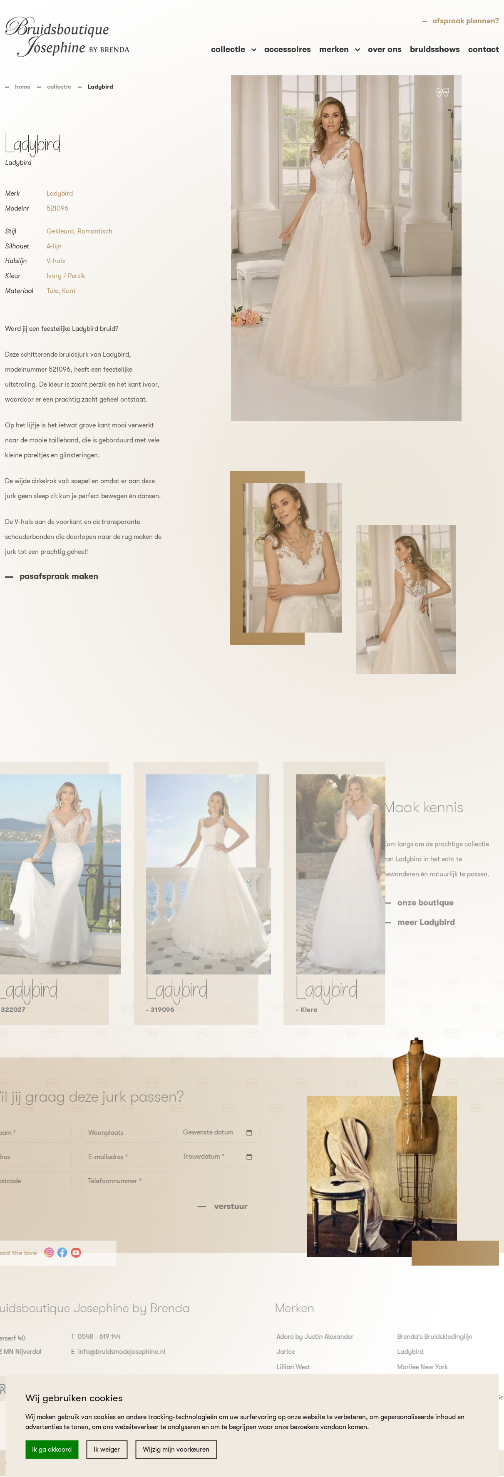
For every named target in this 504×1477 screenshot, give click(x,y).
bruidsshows (435, 49)
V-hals (56, 261)
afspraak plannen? (465, 21)
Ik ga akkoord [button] (52, 1449)
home (22, 86)
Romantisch (94, 231)
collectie (59, 86)
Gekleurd (60, 231)
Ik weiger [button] (107, 1449)
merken (335, 49)
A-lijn (54, 246)
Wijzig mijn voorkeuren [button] (176, 1449)
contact (483, 49)
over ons (385, 49)
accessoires (287, 49)
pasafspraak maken (59, 576)
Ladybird (60, 193)
